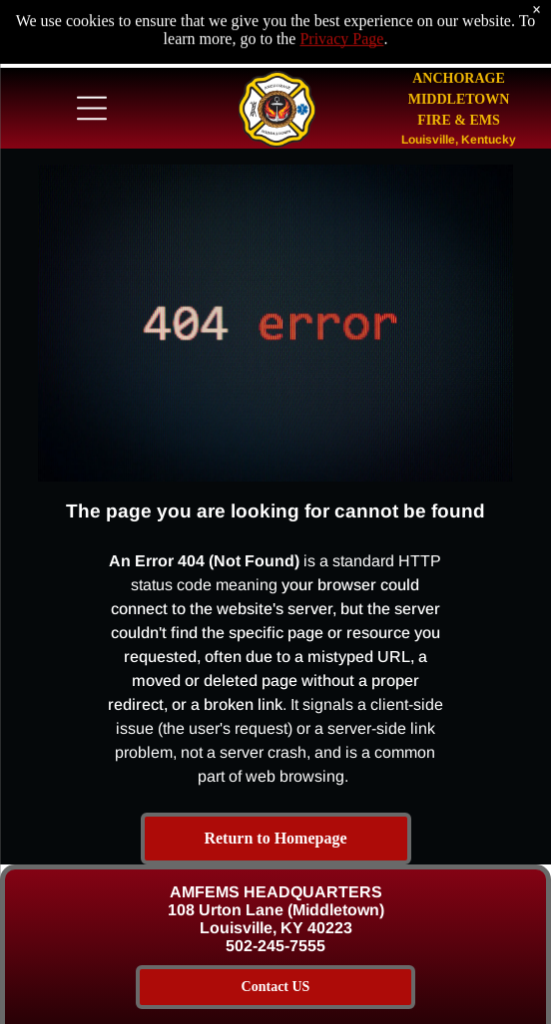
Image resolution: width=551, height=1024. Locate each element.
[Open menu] (92, 103)
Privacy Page (341, 13)
